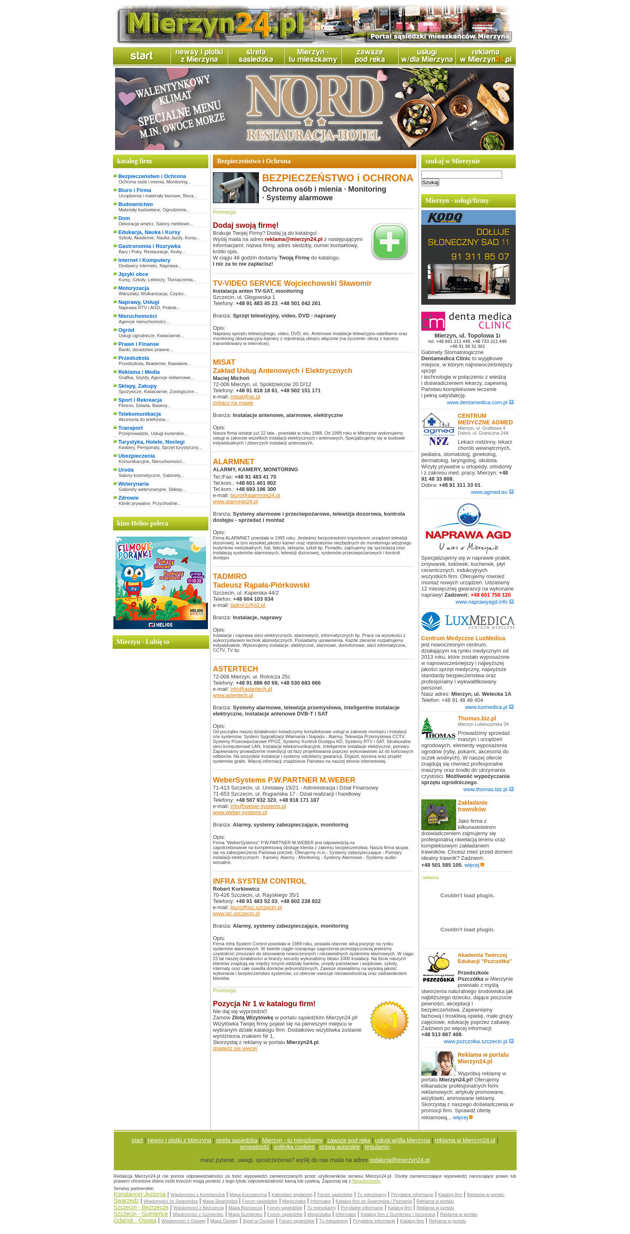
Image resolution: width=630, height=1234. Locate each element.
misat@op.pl (245, 397)
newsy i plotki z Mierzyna (179, 1140)
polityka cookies (294, 1147)
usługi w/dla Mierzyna (402, 1140)
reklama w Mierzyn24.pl (465, 1140)
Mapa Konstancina (248, 1194)
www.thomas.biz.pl (488, 789)
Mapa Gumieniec (245, 1214)
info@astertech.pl (251, 689)
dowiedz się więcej (235, 1048)
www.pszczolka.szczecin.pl (479, 1041)
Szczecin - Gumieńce (141, 1214)
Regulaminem (366, 1180)
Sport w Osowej (259, 1220)
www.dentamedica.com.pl (480, 402)
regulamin (377, 1147)
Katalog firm (450, 1194)
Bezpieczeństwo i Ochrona (152, 176)
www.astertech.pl (233, 695)
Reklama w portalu (485, 1194)
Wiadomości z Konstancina (198, 1194)
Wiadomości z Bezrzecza (198, 1207)
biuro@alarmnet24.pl (255, 495)
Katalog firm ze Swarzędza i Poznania (374, 1201)
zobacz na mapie (233, 403)
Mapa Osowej (224, 1220)
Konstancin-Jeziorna (140, 1194)
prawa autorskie (339, 1147)
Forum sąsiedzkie (335, 1194)
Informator (320, 1201)
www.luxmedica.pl (489, 707)
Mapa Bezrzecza (245, 1207)
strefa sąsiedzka (236, 1140)
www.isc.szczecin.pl (236, 913)
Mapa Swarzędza (220, 1201)
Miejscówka (294, 1201)
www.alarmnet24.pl (235, 501)
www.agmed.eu (492, 492)
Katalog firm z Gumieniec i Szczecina (398, 1214)
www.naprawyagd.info (485, 602)
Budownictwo (135, 204)
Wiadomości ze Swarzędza (170, 1201)
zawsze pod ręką (348, 1140)
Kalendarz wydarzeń (292, 1194)
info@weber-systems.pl (258, 806)
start (137, 1140)
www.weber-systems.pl (240, 812)
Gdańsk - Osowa (135, 1220)
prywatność (254, 1147)
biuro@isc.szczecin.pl (256, 907)
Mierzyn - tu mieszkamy (292, 1140)
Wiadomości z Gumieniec (198, 1214)
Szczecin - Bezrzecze (141, 1207)
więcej (474, 865)
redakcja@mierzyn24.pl (399, 1160)
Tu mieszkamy (372, 1194)
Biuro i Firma (134, 190)
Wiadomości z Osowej (183, 1220)
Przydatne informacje (412, 1194)
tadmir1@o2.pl (248, 605)
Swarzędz (126, 1200)
